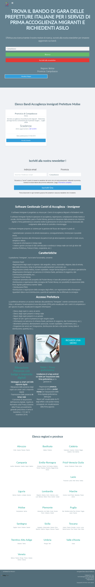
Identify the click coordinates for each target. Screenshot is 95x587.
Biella (48, 511)
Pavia (49, 497)
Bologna (39, 466)
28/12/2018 (32, 129)
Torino (42, 513)
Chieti (14, 450)
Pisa (72, 529)
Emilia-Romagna (47, 462)
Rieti (74, 480)
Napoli (27, 466)
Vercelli (52, 513)
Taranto (75, 513)
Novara (56, 511)
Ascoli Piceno (70, 495)
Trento (24, 543)
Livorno (78, 527)
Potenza (50, 450)
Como (47, 495)
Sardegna (22, 523)
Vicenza (24, 560)
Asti (45, 511)
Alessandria (40, 511)
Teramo (28, 450)
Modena (55, 466)
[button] (47, 54)
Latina (70, 480)
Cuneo (51, 511)
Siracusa (52, 529)
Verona (19, 560)
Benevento (17, 466)
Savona (29, 495)
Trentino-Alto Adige (21, 539)
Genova (14, 495)
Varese (57, 497)
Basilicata (47, 446)
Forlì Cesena (50, 466)
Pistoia (75, 529)
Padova (17, 558)
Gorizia (66, 466)
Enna (56, 527)
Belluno (13, 558)
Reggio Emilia (54, 468)
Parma (38, 468)
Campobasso (19, 511)
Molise (21, 507)
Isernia (25, 511)
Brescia (44, 495)
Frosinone (65, 480)
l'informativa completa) (64, 182)
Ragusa (48, 529)
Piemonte (47, 507)
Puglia (73, 507)
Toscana (73, 523)
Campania (21, 462)
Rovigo (21, 558)
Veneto (22, 554)
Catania (52, 527)
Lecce (71, 513)
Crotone (77, 450)
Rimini (47, 470)
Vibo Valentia (75, 452)
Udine (80, 466)
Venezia (30, 558)
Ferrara (44, 466)
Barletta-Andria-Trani (70, 511)
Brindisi (78, 511)
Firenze (69, 527)
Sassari (28, 527)
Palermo (43, 529)
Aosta (73, 543)
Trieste (76, 466)
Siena (82, 529)
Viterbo (81, 480)
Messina (38, 529)
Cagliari (15, 527)
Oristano (24, 527)
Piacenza (43, 468)
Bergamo (39, 495)
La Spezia (23, 495)
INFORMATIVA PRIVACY (9, 571)
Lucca (82, 527)
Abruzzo (21, 446)
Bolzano (20, 543)
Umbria (47, 539)
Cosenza (72, 450)
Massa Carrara (66, 529)
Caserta (23, 466)
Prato (79, 529)
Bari (63, 511)
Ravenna (48, 468)
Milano (45, 497)
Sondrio (53, 497)
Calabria (73, 446)
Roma (77, 480)
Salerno (31, 466)
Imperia (19, 495)
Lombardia (47, 491)
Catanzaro (66, 450)
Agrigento (39, 527)
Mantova (41, 497)
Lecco (56, 495)
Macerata (77, 495)
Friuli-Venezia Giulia (73, 462)
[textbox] (47, 49)
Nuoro (19, 527)
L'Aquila (19, 450)
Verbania (47, 513)
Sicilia (47, 523)
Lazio (73, 476)
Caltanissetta (46, 527)
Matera (45, 450)
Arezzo (64, 527)
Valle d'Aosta (73, 539)
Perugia (46, 543)
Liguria (21, 491)
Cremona (52, 495)
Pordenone (71, 466)
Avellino (12, 466)
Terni (50, 543)
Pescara (23, 450)
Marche (73, 491)
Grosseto (73, 527)
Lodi (37, 497)
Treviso (26, 558)
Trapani (57, 529)
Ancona (65, 495)
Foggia (82, 511)
